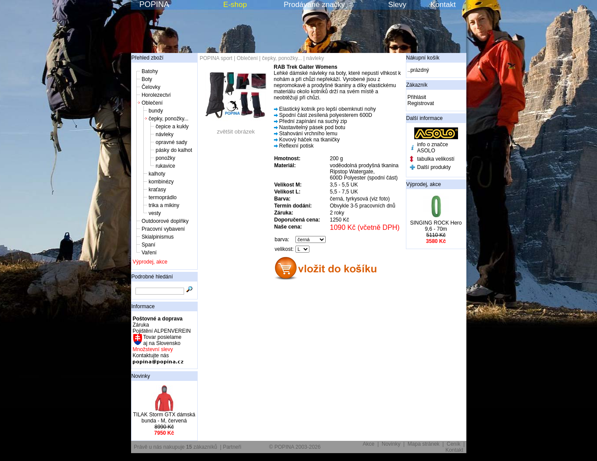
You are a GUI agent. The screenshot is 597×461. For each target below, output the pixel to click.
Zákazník (417, 85)
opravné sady (171, 142)
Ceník (453, 444)
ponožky (165, 158)
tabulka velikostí (436, 159)
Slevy (397, 4)
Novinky (140, 376)
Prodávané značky (314, 4)
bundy (156, 111)
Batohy (150, 71)
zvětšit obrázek (236, 129)
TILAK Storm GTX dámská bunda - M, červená (164, 418)
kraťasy (157, 190)
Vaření (149, 253)
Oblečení (152, 103)
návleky (165, 134)
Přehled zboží (147, 58)
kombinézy (161, 182)
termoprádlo (163, 197)
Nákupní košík (423, 58)
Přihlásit (417, 97)
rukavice (165, 166)
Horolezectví (156, 95)
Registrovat (421, 103)
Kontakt (443, 4)
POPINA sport (216, 58)
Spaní (148, 245)
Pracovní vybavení (163, 229)
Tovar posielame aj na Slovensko (162, 340)
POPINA (154, 4)
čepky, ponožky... (168, 119)
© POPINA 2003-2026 (295, 447)
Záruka (141, 325)
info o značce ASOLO (432, 147)
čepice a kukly (172, 126)
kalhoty (157, 174)
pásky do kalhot (174, 150)
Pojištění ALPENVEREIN (162, 331)
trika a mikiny (164, 205)
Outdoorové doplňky (165, 221)
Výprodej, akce (150, 262)
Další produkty (434, 167)
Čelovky (151, 87)
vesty (155, 213)
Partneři (232, 447)
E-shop (235, 4)
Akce (369, 444)
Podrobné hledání (152, 277)
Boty (147, 79)
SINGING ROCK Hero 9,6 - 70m (436, 226)
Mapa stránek (424, 444)
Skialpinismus (158, 237)
